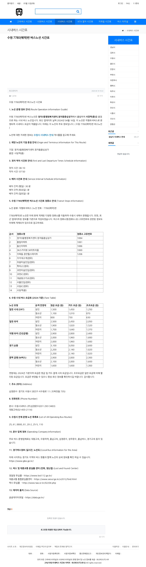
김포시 (112, 53)
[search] (78, 11)
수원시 (112, 58)
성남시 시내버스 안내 (116, 137)
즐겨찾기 (10, 3)
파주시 (112, 91)
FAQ (128, 3)
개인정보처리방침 (26, 547)
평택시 (112, 86)
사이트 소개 (11, 547)
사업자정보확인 (70, 553)
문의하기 (135, 547)
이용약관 (116, 547)
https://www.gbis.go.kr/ (21, 461)
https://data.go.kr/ (34, 497)
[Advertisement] (27, 63)
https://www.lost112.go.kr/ (38, 476)
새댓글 (111, 143)
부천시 (112, 75)
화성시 (112, 102)
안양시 (112, 69)
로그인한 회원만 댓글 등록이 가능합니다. (56, 530)
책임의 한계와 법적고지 (63, 547)
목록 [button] (100, 96)
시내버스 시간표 (133, 30)
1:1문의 (136, 3)
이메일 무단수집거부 (43, 547)
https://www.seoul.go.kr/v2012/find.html (55, 479)
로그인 (120, 3)
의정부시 (113, 80)
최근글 (111, 131)
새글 (18, 3)
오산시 (112, 119)
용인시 (112, 64)
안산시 (112, 108)
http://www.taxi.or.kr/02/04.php (39, 483)
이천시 (112, 97)
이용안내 (125, 547)
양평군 (112, 124)
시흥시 (112, 113)
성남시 (112, 47)
